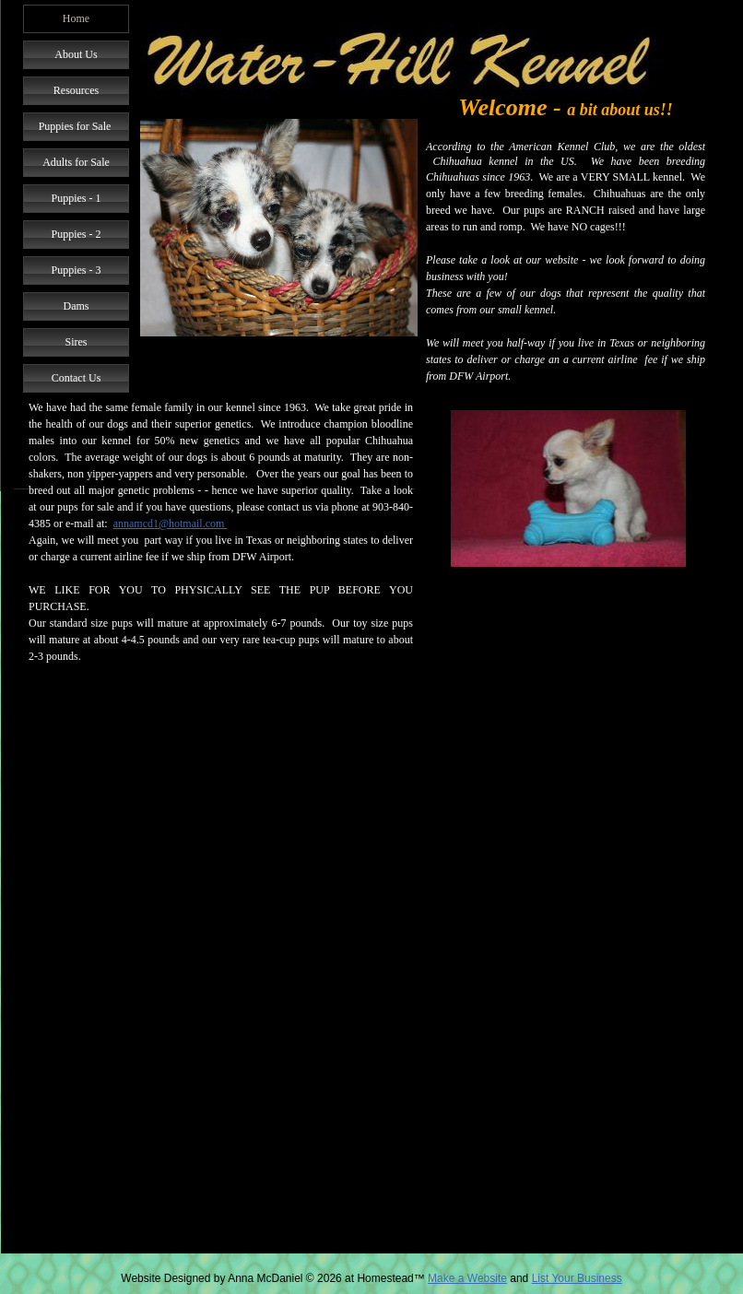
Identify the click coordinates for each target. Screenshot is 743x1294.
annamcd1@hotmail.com (170, 523)
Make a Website (467, 1278)
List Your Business (577, 1278)
